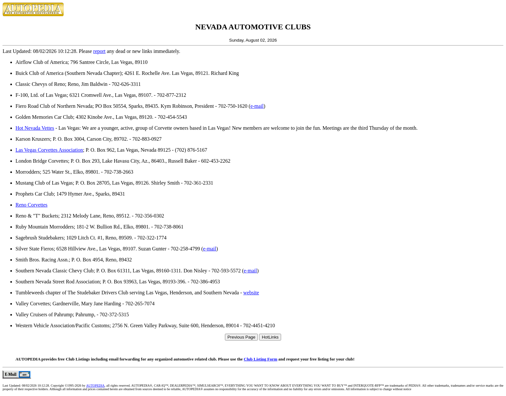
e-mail (257, 106)
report (99, 51)
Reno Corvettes (31, 205)
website (251, 292)
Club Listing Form (260, 359)
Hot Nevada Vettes (34, 128)
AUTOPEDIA (95, 385)
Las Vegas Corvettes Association (49, 150)
